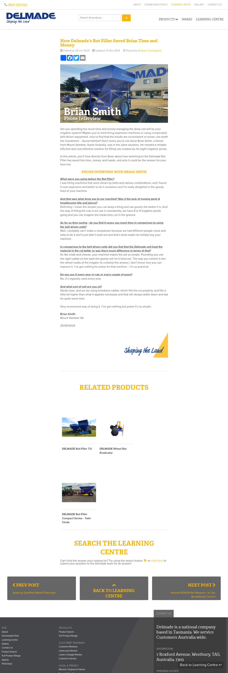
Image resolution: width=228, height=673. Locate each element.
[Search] (126, 17)
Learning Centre (181, 4)
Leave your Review (68, 585)
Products (168, 19)
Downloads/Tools (156, 4)
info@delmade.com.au (178, 641)
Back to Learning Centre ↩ (201, 665)
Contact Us (215, 4)
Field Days (7, 598)
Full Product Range (11, 590)
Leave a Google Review (70, 589)
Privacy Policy (65, 612)
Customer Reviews (68, 581)
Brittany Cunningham (149, 50)
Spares (187, 19)
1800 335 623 (17, 4)
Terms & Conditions (68, 608)
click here (157, 495)
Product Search (9, 586)
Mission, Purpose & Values (72, 604)
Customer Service (67, 593)
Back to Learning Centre (114, 525)
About (137, 4)
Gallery (199, 4)
